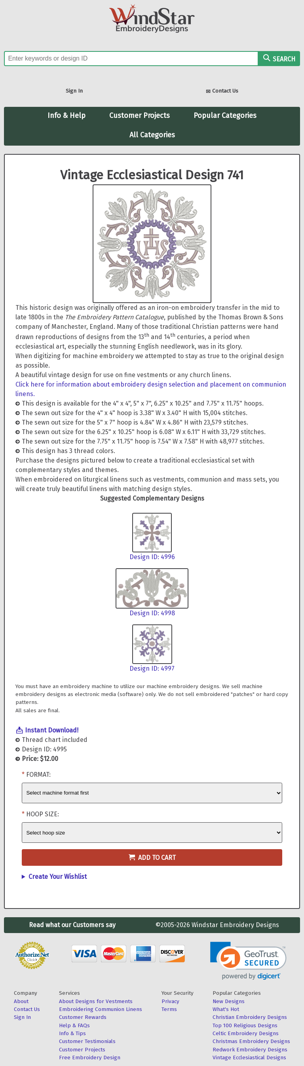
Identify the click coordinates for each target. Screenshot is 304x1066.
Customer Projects (139, 115)
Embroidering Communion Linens (100, 1009)
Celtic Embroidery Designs (246, 1033)
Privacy (170, 1001)
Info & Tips (72, 1033)
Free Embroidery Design (89, 1057)
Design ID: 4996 (152, 557)
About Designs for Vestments (96, 1001)
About (21, 1001)
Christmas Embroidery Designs (251, 1041)
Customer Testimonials (87, 1041)
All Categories (152, 135)
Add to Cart (152, 857)
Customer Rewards (82, 1017)
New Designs (229, 1001)
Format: (38, 774)
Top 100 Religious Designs (245, 1025)
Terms (169, 1009)
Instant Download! (51, 730)
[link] (248, 961)
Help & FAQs (74, 1025)
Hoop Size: (42, 814)
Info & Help (67, 115)
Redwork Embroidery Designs (250, 1049)
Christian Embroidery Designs (250, 1017)
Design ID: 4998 (152, 613)
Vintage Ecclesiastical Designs (249, 1057)
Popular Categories (225, 115)
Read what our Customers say (72, 925)
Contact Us (222, 91)
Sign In (74, 90)
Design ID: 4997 (152, 668)
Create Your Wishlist (57, 876)
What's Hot (226, 1009)
